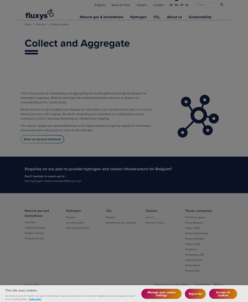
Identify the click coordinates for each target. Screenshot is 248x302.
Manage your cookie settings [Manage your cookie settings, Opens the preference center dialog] (162, 295)
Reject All (195, 295)
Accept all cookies (223, 295)
